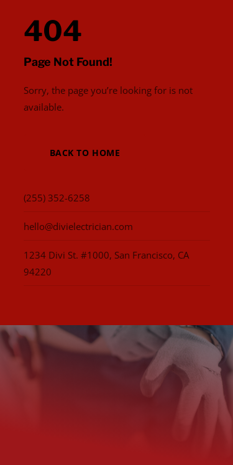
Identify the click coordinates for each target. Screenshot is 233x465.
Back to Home (85, 153)
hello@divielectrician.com (78, 226)
